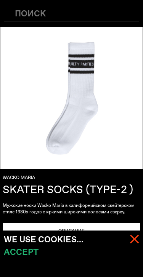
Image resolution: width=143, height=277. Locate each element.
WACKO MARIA (19, 177)
